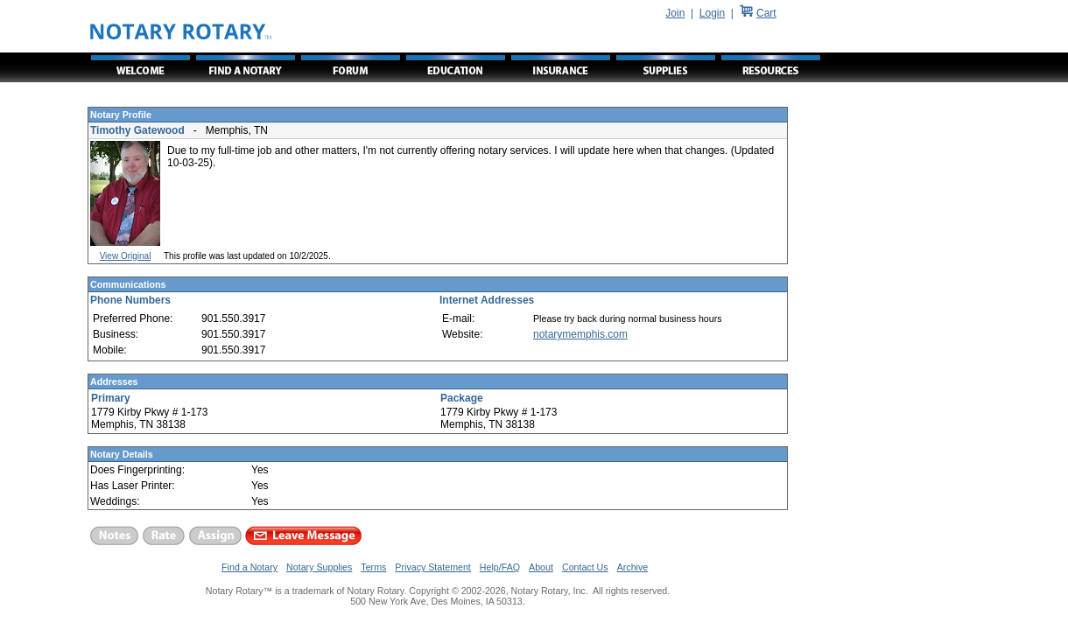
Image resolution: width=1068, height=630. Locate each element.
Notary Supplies (319, 567)
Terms (373, 567)
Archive (633, 567)
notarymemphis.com (580, 334)
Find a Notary (249, 567)
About (541, 567)
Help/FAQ (500, 567)
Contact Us (585, 567)
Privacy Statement (432, 567)
